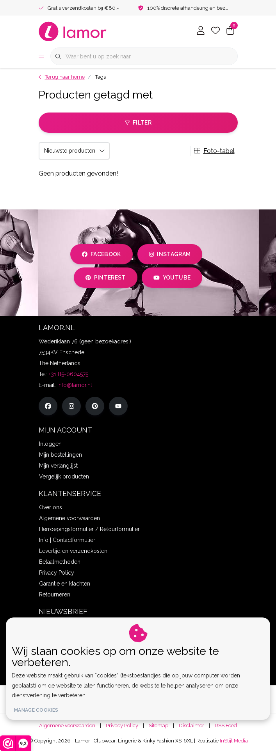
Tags (100, 77)
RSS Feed (226, 725)
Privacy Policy (122, 725)
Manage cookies (36, 710)
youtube (172, 277)
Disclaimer (191, 725)
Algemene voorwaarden (67, 725)
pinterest (105, 277)
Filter (138, 123)
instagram (170, 254)
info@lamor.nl (74, 385)
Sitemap (158, 725)
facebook (101, 254)
